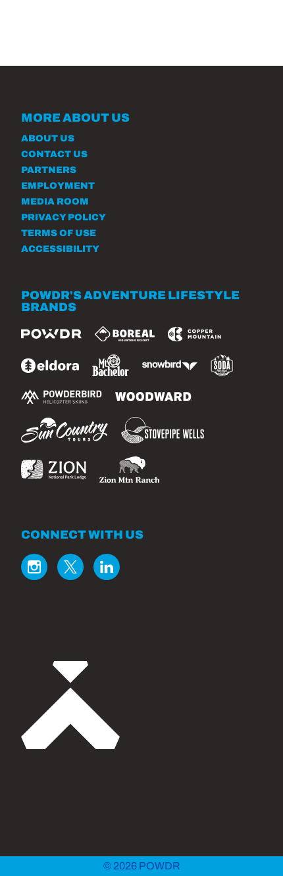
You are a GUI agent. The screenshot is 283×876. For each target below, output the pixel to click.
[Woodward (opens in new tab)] (153, 396)
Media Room (55, 202)
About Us (47, 138)
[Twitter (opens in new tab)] (70, 567)
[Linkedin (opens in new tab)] (106, 567)
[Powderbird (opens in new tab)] (61, 396)
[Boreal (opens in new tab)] (125, 333)
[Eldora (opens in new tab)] (50, 365)
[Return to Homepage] (64, 26)
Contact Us (54, 154)
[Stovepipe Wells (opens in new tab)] (162, 430)
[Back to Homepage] (141, 706)
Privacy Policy (63, 217)
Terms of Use (58, 233)
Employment (58, 186)
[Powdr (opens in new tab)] (51, 334)
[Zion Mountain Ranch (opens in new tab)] (129, 469)
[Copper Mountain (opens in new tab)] (194, 334)
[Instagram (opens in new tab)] (34, 567)
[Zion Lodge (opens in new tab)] (53, 469)
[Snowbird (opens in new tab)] (169, 365)
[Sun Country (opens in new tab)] (64, 430)
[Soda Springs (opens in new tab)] (222, 365)
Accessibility (60, 249)
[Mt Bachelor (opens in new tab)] (110, 365)
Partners (48, 170)
